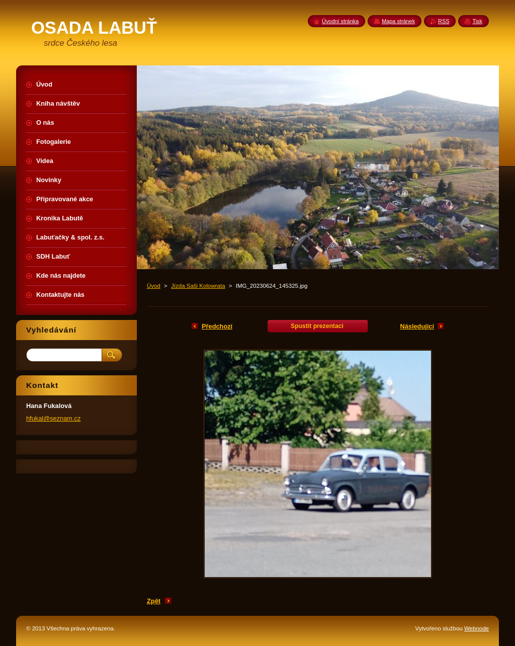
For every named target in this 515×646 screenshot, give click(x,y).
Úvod (153, 286)
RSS (443, 21)
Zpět (153, 601)
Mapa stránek (398, 21)
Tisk (477, 21)
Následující (417, 326)
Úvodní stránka (340, 21)
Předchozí (217, 326)
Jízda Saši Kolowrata (198, 286)
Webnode (476, 628)
